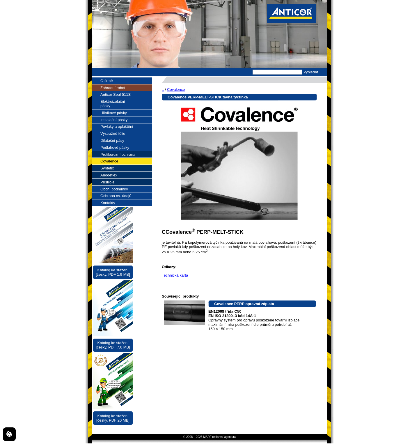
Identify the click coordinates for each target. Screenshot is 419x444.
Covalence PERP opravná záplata (244, 304)
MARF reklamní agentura (219, 436)
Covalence (176, 89)
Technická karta (175, 275)
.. (163, 89)
